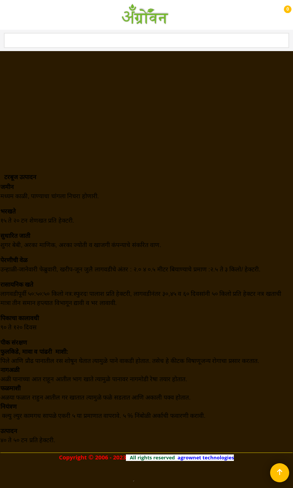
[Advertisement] (146, 108)
